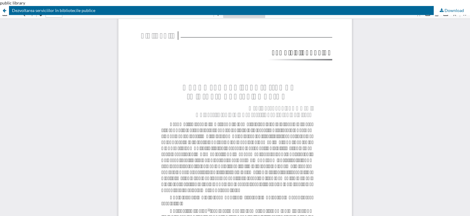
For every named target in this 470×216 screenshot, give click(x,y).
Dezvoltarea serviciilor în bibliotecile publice (53, 10)
